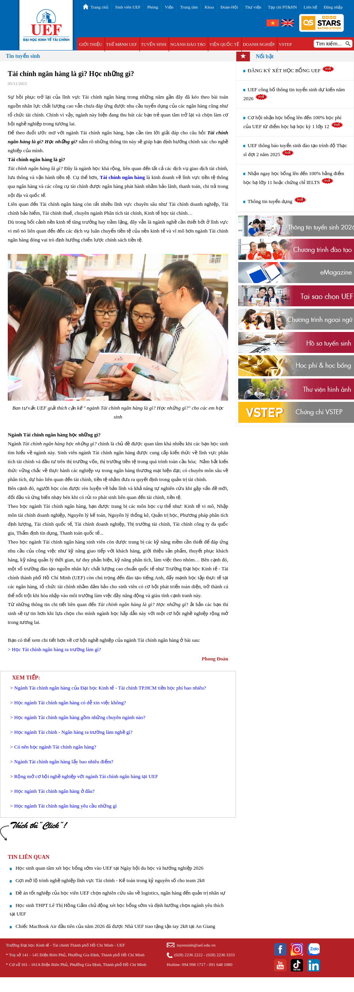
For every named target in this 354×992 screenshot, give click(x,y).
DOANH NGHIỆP (259, 44)
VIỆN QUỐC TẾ (224, 44)
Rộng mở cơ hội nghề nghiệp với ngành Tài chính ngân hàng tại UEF (86, 776)
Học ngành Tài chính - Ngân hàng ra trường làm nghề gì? (73, 732)
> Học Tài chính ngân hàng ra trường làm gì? (54, 649)
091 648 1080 (221, 964)
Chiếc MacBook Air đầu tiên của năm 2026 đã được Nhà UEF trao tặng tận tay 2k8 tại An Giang (115, 926)
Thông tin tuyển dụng (277, 201)
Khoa (209, 7)
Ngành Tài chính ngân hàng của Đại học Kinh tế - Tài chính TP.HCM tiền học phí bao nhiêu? (110, 688)
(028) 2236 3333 (220, 954)
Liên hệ (310, 7)
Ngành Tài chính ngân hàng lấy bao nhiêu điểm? (63, 761)
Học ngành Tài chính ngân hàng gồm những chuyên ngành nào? (79, 717)
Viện (169, 7)
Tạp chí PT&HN (282, 7)
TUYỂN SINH (153, 44)
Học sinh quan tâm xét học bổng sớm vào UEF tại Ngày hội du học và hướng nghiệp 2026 (109, 868)
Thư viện (253, 7)
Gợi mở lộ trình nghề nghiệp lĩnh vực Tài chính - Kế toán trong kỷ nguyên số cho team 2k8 (110, 880)
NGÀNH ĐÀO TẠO (188, 44)
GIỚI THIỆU (90, 44)
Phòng (152, 7)
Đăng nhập (333, 7)
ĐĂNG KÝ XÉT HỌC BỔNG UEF (291, 70)
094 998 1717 (194, 964)
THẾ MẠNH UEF (121, 44)
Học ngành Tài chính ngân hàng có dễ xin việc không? (70, 702)
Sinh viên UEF (127, 7)
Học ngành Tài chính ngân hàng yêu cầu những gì (65, 806)
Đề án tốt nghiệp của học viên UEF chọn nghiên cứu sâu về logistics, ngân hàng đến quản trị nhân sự (120, 893)
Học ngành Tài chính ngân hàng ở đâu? (54, 791)
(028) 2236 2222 (188, 954)
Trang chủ (99, 7)
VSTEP (285, 44)
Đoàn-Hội (230, 7)
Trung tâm (189, 7)
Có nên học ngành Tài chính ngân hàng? (55, 747)
